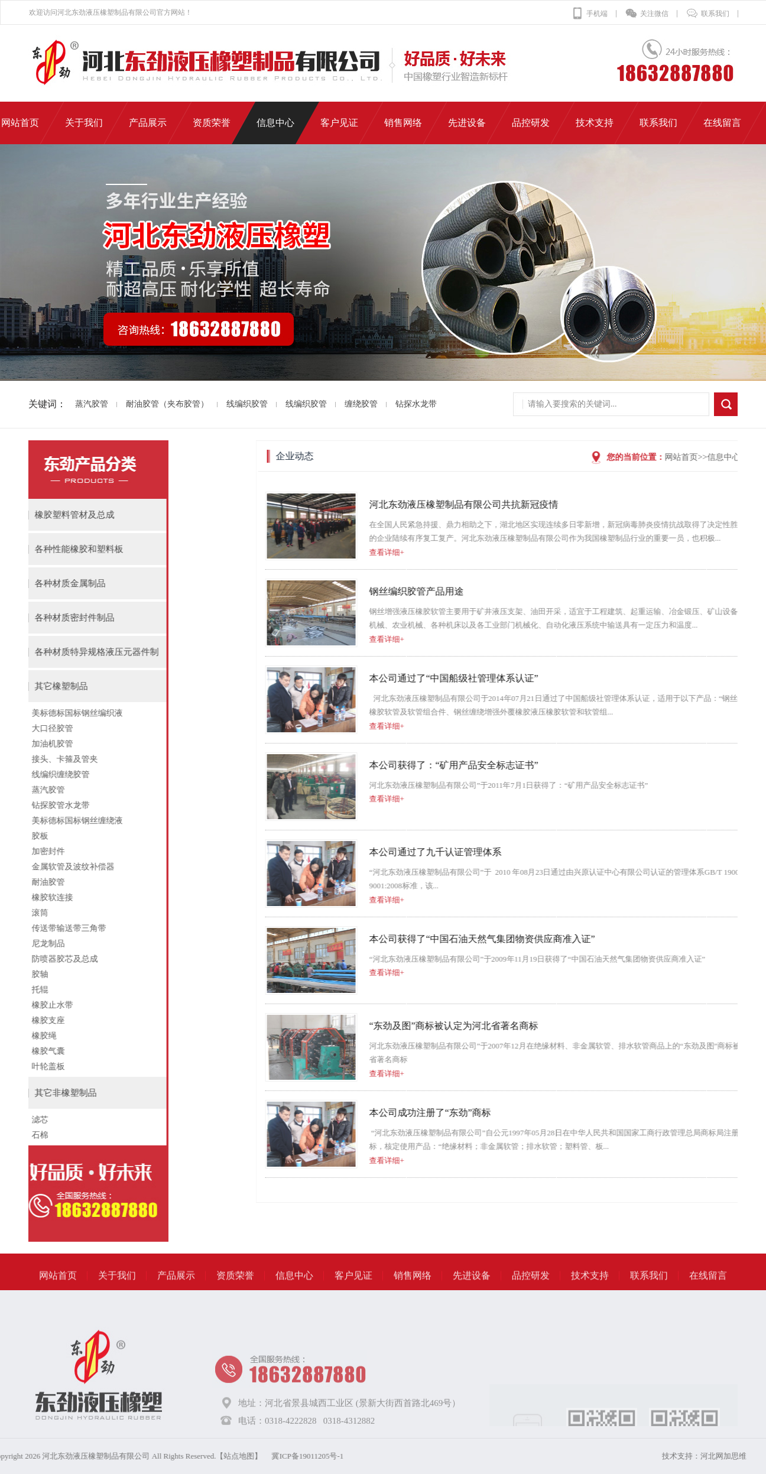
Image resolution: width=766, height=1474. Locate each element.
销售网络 (412, 1293)
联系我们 (707, 14)
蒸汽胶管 (72, 404)
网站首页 (58, 1293)
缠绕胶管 (342, 404)
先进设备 (472, 1293)
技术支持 (590, 1293)
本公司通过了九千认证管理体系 (697, 852)
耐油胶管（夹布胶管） (148, 404)
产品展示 (176, 1293)
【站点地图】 (67, 1456)
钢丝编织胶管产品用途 (678, 591)
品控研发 (531, 1293)
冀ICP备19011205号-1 (136, 1456)
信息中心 (294, 1293)
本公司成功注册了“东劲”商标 (692, 1113)
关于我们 (117, 1293)
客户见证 (353, 1293)
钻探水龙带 (397, 404)
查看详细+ (648, 552)
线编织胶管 (228, 404)
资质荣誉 (235, 1293)
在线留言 (708, 1293)
